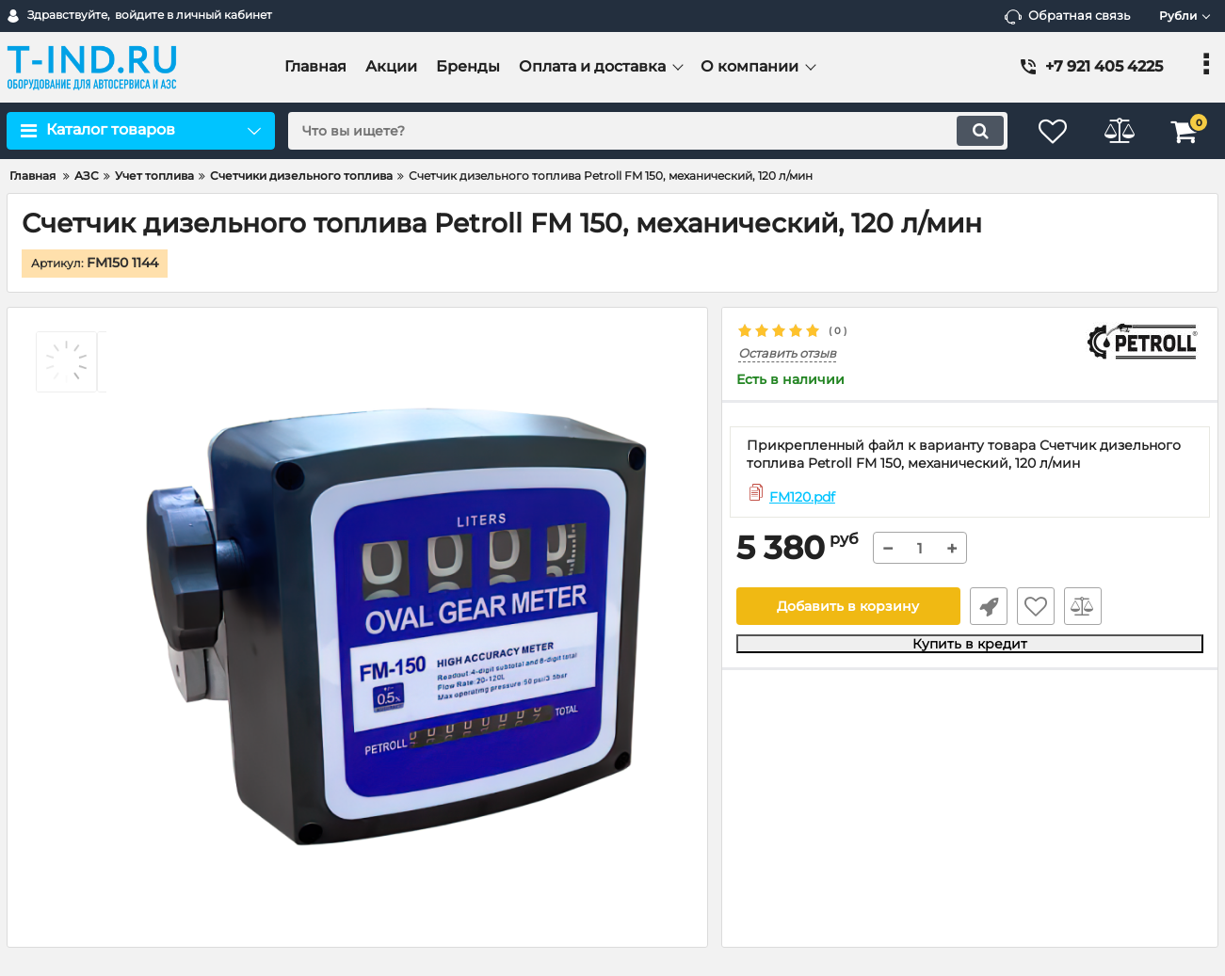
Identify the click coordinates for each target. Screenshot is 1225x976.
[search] (647, 131)
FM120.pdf (802, 496)
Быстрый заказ (988, 606)
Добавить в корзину (848, 606)
